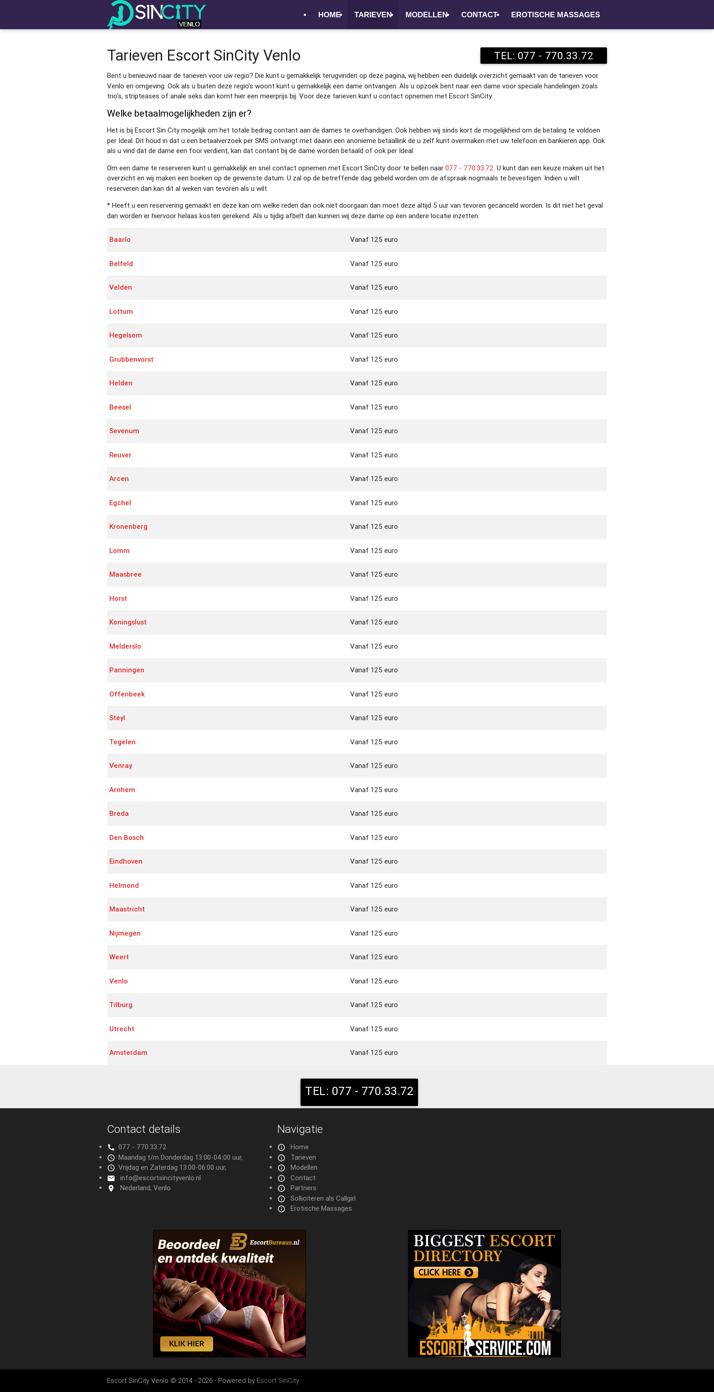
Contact (479, 14)
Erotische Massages (555, 14)
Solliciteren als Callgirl (323, 1198)
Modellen (426, 14)
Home (329, 14)
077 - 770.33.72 (469, 168)
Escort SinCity (278, 1380)
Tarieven (373, 14)
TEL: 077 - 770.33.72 (543, 55)
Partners (303, 1187)
